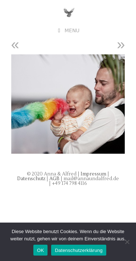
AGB (55, 179)
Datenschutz (31, 179)
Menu (72, 31)
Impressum (93, 174)
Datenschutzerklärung (78, 250)
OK (40, 250)
